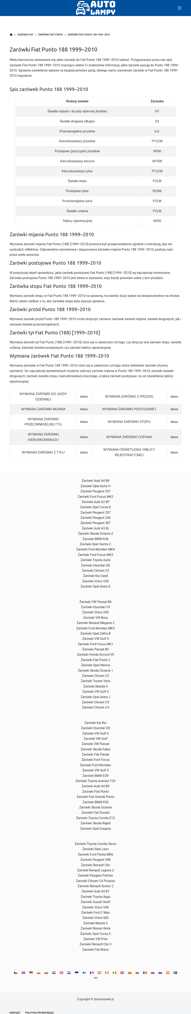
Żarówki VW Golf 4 (95, 639)
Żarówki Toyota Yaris (95, 681)
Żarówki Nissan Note (95, 928)
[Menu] (179, 8)
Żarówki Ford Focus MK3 (95, 555)
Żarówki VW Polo (95, 939)
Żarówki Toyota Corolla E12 (95, 818)
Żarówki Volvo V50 (95, 581)
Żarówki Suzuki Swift (95, 902)
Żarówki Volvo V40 (95, 907)
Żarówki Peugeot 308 (95, 860)
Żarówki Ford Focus (95, 760)
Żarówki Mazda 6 (95, 686)
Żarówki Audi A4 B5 (95, 786)
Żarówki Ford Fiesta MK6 (95, 854)
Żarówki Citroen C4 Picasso (95, 881)
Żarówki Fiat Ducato (95, 812)
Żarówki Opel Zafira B (95, 633)
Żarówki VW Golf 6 (95, 733)
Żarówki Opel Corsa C (95, 934)
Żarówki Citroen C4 (95, 707)
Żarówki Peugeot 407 (95, 523)
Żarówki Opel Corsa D (95, 507)
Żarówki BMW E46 (96, 539)
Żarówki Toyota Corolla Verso (95, 844)
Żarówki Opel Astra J (95, 697)
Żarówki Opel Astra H (95, 486)
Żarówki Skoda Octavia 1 (95, 670)
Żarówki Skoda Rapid (96, 823)
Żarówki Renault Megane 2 (95, 623)
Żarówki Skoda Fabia (95, 749)
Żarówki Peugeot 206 (95, 518)
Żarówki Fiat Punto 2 (95, 660)
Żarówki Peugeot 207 (95, 512)
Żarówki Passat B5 (95, 649)
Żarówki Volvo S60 (95, 918)
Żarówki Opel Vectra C (95, 544)
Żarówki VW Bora (95, 618)
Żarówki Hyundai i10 (95, 607)
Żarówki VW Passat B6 (95, 602)
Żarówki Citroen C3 (95, 571)
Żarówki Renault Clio (95, 865)
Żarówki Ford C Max (95, 912)
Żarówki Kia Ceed (95, 576)
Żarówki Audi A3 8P (95, 502)
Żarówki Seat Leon (95, 849)
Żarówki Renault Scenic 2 (95, 886)
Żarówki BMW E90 (96, 802)
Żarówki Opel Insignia (95, 829)
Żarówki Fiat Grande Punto (95, 797)
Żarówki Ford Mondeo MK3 (95, 628)
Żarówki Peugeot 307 (95, 491)
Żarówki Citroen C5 (95, 702)
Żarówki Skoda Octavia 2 (95, 533)
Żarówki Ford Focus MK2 (95, 497)
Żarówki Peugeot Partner (95, 875)
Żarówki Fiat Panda (95, 754)
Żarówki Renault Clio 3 (95, 944)
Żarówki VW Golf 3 (95, 770)
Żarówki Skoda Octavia (95, 807)
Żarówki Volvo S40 (95, 612)
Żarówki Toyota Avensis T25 (95, 781)
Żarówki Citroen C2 (95, 676)
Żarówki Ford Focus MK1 (95, 644)
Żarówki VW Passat (95, 744)
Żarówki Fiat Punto (95, 791)
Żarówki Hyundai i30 (95, 565)
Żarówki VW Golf (95, 739)
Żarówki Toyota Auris (95, 560)
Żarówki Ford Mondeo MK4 (95, 549)
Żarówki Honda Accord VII (95, 654)
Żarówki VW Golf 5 (95, 691)
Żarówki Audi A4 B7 (95, 891)
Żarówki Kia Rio (95, 723)
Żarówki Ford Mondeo (95, 765)
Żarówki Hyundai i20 (95, 728)
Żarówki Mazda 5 (95, 923)
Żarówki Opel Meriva (95, 665)
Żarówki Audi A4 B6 (95, 481)
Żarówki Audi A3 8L (95, 528)
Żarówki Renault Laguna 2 (95, 870)
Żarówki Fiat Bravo (95, 950)
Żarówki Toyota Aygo (95, 897)
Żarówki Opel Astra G (96, 586)
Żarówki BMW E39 (96, 776)
